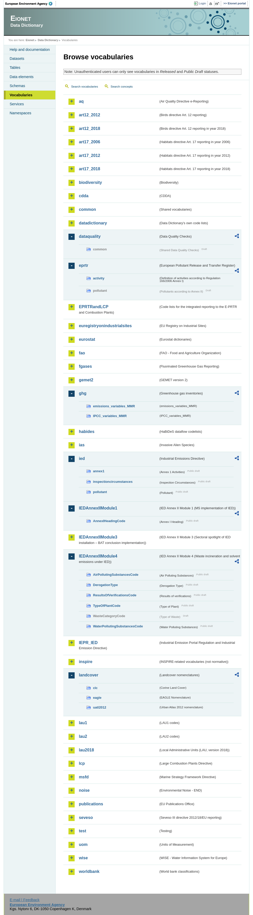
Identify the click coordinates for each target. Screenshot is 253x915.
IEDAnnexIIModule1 (98, 508)
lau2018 (86, 750)
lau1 (83, 723)
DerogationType (105, 585)
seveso (86, 817)
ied (82, 458)
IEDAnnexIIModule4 (98, 556)
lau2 (83, 736)
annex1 (98, 471)
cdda (83, 196)
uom (83, 844)
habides (86, 431)
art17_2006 (89, 142)
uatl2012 (99, 707)
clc (95, 688)
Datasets (17, 58)
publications (91, 804)
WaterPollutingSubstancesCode (118, 626)
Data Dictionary (48, 40)
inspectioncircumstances (113, 482)
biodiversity (90, 182)
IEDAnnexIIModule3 (98, 537)
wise (83, 858)
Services (17, 104)
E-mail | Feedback (25, 900)
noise (84, 790)
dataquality (89, 236)
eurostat (87, 339)
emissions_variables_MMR (114, 406)
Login (202, 3)
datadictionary (93, 223)
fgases (85, 366)
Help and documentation (30, 50)
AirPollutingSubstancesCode (115, 575)
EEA (30, 3)
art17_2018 (89, 169)
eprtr (83, 265)
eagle (97, 698)
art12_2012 (89, 115)
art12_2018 (89, 128)
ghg (82, 393)
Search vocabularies (84, 86)
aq (81, 101)
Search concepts (122, 86)
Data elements (21, 77)
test (82, 831)
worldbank (89, 871)
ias (81, 445)
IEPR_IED (88, 642)
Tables (15, 67)
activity (98, 278)
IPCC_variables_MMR (110, 416)
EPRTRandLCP (93, 307)
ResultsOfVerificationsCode (114, 595)
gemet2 (86, 380)
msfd (84, 777)
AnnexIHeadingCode (109, 521)
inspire (85, 661)
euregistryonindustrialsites (105, 326)
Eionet (30, 40)
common (87, 209)
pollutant (100, 492)
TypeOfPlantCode (106, 606)
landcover (88, 675)
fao (82, 353)
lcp (82, 763)
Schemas (17, 86)
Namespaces (20, 113)
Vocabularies (21, 95)
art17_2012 (89, 155)
